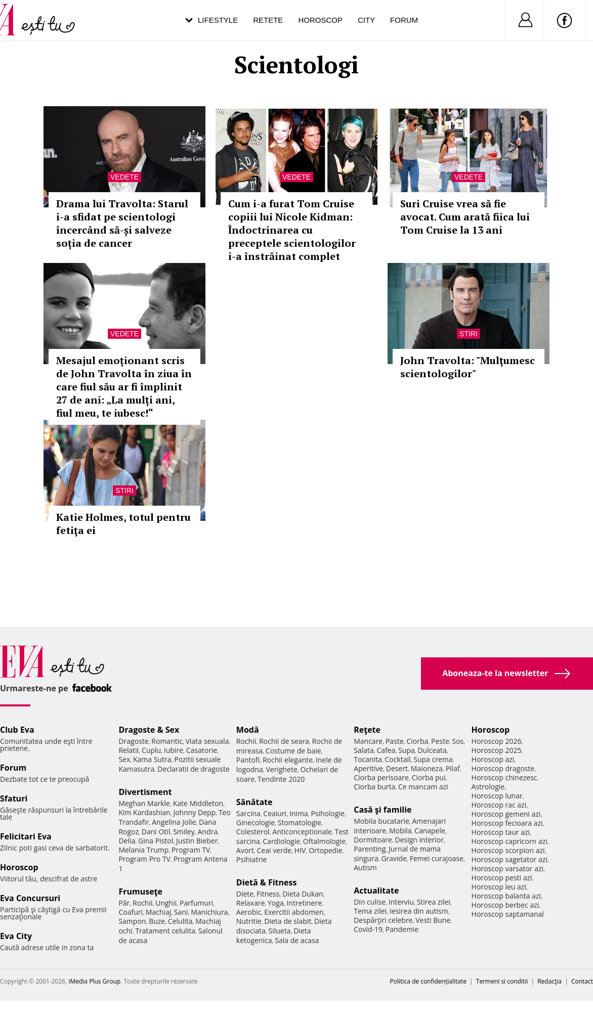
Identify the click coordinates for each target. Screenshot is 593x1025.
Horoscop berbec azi (505, 905)
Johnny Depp (194, 812)
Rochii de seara (284, 741)
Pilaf (453, 768)
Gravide (394, 858)
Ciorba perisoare (381, 777)
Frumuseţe (140, 891)
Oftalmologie (324, 841)
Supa (406, 750)
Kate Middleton (198, 803)
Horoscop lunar (497, 795)
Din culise (370, 902)
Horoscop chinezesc (504, 777)
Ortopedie (325, 850)
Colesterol (253, 831)
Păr (124, 903)
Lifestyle (218, 20)
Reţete (367, 729)
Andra (207, 831)
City (366, 20)
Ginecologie (255, 822)
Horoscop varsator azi (507, 868)
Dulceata (431, 750)
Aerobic (249, 912)
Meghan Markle (144, 803)
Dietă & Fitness (266, 882)
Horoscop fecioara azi (507, 823)
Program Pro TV (144, 859)
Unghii (166, 903)
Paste (395, 741)
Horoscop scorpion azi (508, 850)
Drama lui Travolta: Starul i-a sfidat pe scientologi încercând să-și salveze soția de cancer (122, 223)
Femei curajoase (436, 858)
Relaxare (250, 903)
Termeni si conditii (502, 981)
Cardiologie (281, 841)
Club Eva (17, 729)
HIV (300, 850)
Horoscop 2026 (497, 741)
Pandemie (402, 929)
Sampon (132, 921)
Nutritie (249, 921)
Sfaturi (13, 798)
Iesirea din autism (419, 911)
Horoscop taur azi (501, 832)
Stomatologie (299, 822)
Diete (244, 894)
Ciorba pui (429, 777)
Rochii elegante (288, 760)
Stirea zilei (433, 902)
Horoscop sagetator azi (509, 859)
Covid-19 (368, 929)
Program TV (191, 850)
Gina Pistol (155, 840)
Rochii (142, 903)
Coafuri (130, 912)
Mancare (368, 741)
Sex (124, 759)
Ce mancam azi (423, 786)
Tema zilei (370, 911)
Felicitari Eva (26, 836)
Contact (582, 981)
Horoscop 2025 (497, 750)
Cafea (385, 750)
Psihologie (328, 813)
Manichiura (209, 912)
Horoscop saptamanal (508, 914)
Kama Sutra (152, 759)
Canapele (429, 830)
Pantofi (248, 760)
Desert (397, 768)
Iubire (173, 750)
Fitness (268, 894)
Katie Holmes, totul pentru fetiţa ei (123, 523)
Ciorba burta (374, 786)
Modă (247, 729)
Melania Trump (143, 850)
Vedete (124, 177)
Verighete (281, 769)
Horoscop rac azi (499, 805)
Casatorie (202, 750)
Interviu (401, 902)
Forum (404, 20)
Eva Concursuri (30, 898)
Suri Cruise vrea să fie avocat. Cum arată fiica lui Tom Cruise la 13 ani (465, 217)
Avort (245, 850)
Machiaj (159, 912)
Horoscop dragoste (503, 768)
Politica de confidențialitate (428, 981)
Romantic (167, 741)
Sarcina (248, 813)
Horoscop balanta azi (506, 896)
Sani (181, 912)
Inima (298, 813)
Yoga (276, 903)
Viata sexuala (207, 741)
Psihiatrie (251, 859)
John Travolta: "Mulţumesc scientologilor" (467, 366)
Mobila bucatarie (381, 821)
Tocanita (368, 759)
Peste (440, 741)
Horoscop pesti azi (502, 877)
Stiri (468, 334)
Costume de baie (293, 750)
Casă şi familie (382, 809)
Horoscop (320, 20)
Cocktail (397, 759)
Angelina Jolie (174, 822)
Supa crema (432, 759)
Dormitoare (373, 839)
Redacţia (549, 981)
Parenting (370, 849)
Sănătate (254, 802)
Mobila (400, 830)
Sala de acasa (297, 940)
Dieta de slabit (287, 921)
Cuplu (151, 750)
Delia (126, 840)
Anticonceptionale (302, 831)
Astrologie (488, 786)
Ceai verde (274, 850)
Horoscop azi (493, 759)
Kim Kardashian (144, 812)
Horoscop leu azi (499, 887)
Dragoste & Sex (148, 729)
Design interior (419, 839)
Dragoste (133, 741)
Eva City (16, 936)
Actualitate (376, 890)
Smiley (184, 831)
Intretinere (304, 903)
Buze (157, 921)
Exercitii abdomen (293, 912)
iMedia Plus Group (94, 981)
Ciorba (417, 741)
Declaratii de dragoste (193, 769)
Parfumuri (196, 903)
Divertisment (145, 791)
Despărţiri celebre (383, 920)
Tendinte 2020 (281, 779)
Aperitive (368, 768)
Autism (365, 867)
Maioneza (427, 768)
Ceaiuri (274, 813)
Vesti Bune (432, 920)
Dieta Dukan (302, 894)
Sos (457, 741)
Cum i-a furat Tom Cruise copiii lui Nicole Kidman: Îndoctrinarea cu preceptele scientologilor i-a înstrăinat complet (292, 230)
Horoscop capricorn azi (509, 841)
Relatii (128, 750)
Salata (364, 750)
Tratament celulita (165, 930)
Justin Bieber (197, 840)
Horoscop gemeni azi (506, 814)
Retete (268, 20)
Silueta (280, 930)
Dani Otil (156, 831)
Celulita (180, 921)
